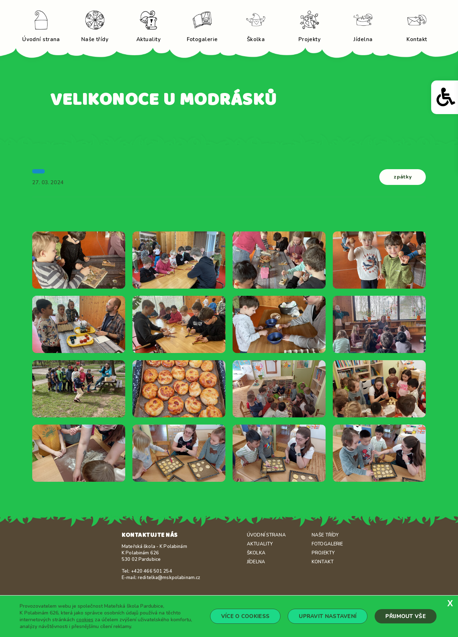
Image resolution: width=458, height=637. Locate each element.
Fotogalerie (327, 544)
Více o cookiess (245, 616)
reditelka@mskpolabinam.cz (169, 577)
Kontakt (322, 562)
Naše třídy (325, 535)
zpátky (402, 176)
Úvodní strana (266, 535)
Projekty (323, 553)
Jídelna (256, 562)
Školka (256, 553)
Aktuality (260, 544)
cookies (84, 619)
